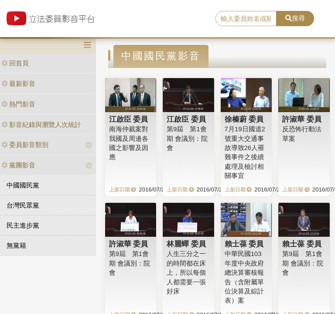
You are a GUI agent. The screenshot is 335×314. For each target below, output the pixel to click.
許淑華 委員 (301, 119)
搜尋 (295, 18)
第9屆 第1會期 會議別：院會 (187, 138)
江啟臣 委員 (128, 119)
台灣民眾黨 (23, 205)
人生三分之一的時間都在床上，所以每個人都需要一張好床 (186, 272)
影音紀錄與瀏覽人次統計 (41, 124)
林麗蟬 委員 (186, 244)
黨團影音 (18, 165)
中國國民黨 (23, 185)
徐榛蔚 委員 (244, 119)
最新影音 (18, 83)
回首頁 (15, 63)
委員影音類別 (24, 144)
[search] (246, 19)
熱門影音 (18, 104)
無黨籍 (16, 245)
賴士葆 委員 (244, 244)
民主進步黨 (23, 225)
